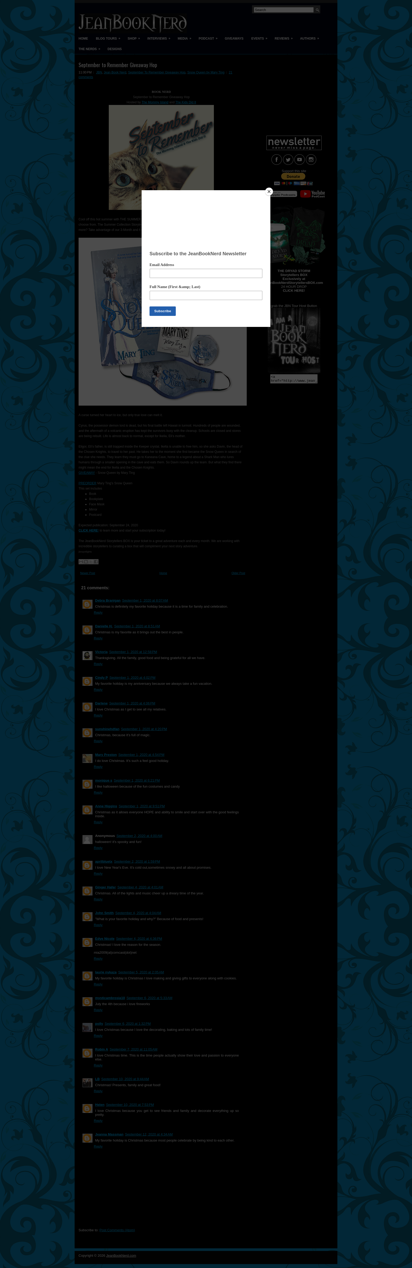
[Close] (269, 191)
